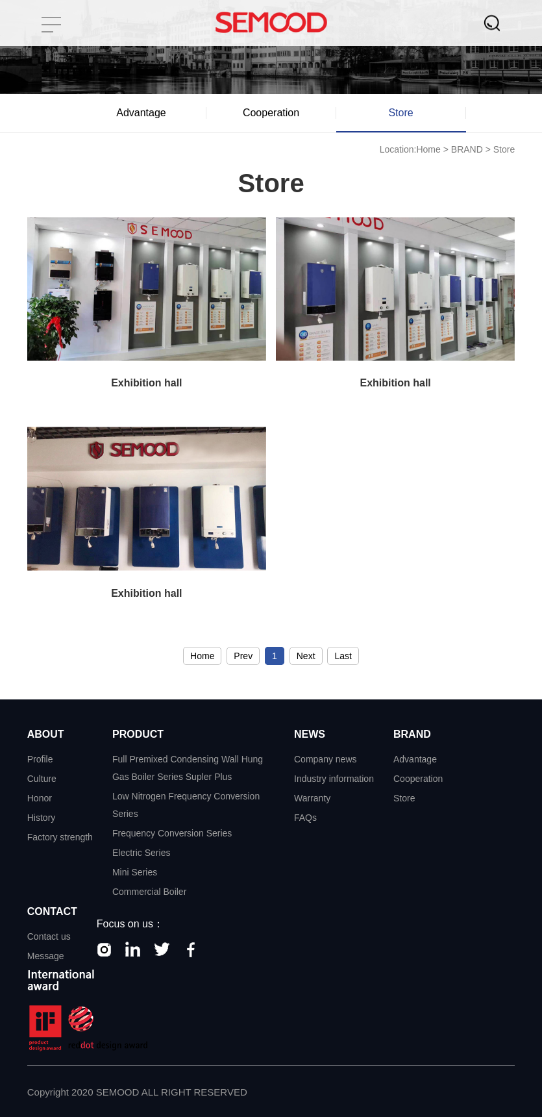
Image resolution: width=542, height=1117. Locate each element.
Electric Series (141, 852)
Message (45, 956)
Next (306, 656)
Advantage (141, 112)
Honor (39, 798)
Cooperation (271, 112)
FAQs (305, 817)
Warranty (312, 798)
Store (400, 112)
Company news (325, 759)
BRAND (467, 149)
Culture (41, 778)
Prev (243, 656)
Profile (40, 759)
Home (428, 149)
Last (342, 656)
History (41, 817)
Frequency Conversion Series (172, 833)
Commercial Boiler (149, 891)
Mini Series (134, 872)
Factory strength (60, 837)
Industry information (334, 778)
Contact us (49, 936)
